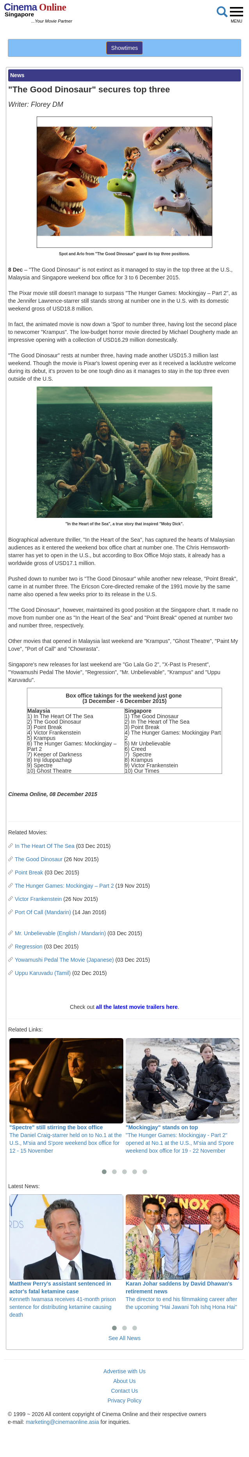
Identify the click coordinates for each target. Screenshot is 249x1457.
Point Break (29, 872)
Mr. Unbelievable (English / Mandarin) (60, 933)
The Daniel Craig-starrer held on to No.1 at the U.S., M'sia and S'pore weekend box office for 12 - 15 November (66, 1096)
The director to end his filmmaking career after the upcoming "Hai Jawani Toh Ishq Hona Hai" (183, 1252)
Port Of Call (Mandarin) (43, 912)
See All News (124, 1338)
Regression (29, 946)
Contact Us (124, 1391)
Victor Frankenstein (38, 899)
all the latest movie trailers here (137, 1007)
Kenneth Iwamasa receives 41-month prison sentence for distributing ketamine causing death (66, 1256)
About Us (124, 1381)
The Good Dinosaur (38, 859)
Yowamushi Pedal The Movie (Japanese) (64, 960)
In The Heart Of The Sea (45, 846)
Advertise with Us (124, 1371)
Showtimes (124, 48)
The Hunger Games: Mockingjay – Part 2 (64, 886)
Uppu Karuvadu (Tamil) (43, 973)
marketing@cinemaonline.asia (62, 1422)
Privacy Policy (124, 1400)
